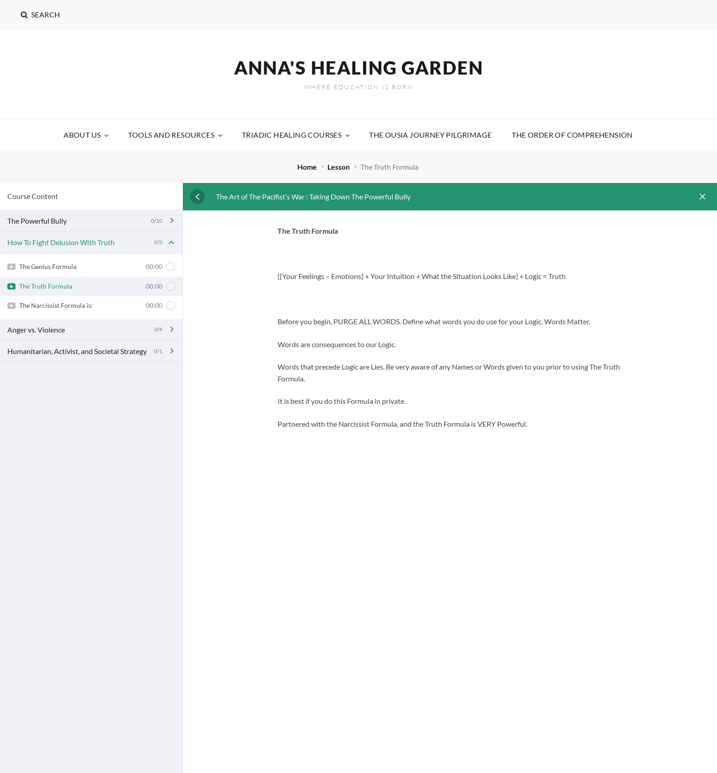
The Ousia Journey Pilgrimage (430, 134)
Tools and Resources (176, 134)
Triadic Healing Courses (296, 134)
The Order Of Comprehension (572, 134)
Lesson (339, 166)
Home (307, 166)
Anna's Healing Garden (358, 68)
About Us (87, 134)
